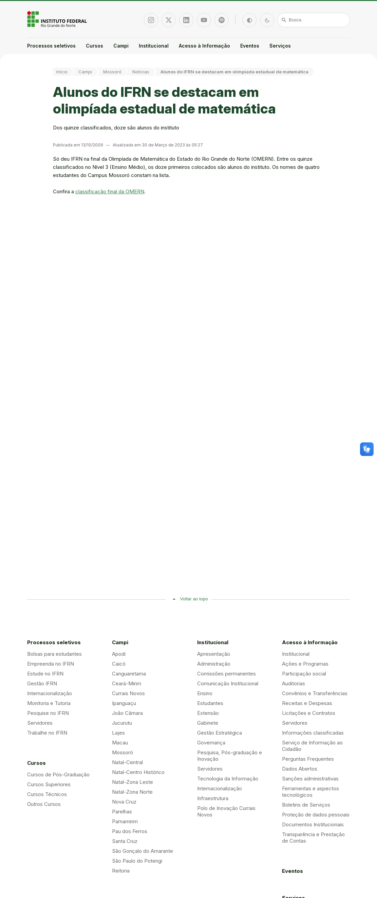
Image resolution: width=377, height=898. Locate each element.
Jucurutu (122, 723)
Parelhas (122, 811)
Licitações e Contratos (308, 713)
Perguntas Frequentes (308, 759)
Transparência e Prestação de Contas (313, 837)
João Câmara (127, 713)
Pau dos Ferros (129, 831)
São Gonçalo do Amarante (142, 851)
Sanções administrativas (310, 778)
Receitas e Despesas (307, 703)
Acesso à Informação (204, 46)
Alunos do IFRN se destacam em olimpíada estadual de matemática (234, 71)
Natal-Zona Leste (132, 782)
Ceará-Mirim (126, 683)
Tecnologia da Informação (227, 778)
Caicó (119, 664)
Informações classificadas (313, 732)
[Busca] (314, 20)
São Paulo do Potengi (137, 861)
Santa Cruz (124, 841)
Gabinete (207, 723)
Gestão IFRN (42, 683)
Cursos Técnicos (47, 794)
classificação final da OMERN (109, 191)
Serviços (280, 46)
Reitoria (121, 870)
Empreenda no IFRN (50, 664)
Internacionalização (49, 693)
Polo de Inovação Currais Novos (226, 811)
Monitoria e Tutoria (49, 703)
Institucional (154, 46)
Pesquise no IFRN (48, 713)
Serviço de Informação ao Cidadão (312, 745)
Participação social (304, 673)
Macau (120, 742)
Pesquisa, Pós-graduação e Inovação (229, 755)
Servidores (40, 723)
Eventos (249, 46)
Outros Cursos (44, 804)
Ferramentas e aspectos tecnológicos (310, 791)
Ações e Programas (305, 664)
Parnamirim (125, 821)
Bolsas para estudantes (54, 654)
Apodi (119, 654)
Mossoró (112, 71)
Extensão (208, 713)
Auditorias (293, 683)
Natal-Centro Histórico (138, 772)
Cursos (94, 46)
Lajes (118, 732)
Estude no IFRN (45, 673)
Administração (213, 664)
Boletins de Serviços (306, 805)
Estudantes (210, 703)
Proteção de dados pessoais (316, 814)
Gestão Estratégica (219, 732)
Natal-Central (127, 762)
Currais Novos (128, 693)
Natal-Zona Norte (132, 792)
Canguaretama (129, 673)
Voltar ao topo (194, 598)
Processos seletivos (51, 46)
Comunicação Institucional (227, 683)
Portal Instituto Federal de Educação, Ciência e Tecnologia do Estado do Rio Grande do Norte (57, 19)
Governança (211, 742)
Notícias (140, 71)
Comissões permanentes (226, 673)
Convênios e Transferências (314, 693)
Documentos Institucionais (313, 824)
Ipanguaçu (124, 703)
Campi (121, 46)
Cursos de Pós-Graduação (58, 774)
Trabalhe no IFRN (47, 732)
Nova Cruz (124, 801)
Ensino (204, 693)
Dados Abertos (299, 768)
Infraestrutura (212, 798)
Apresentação (213, 654)
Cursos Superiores (49, 784)
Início (62, 71)
